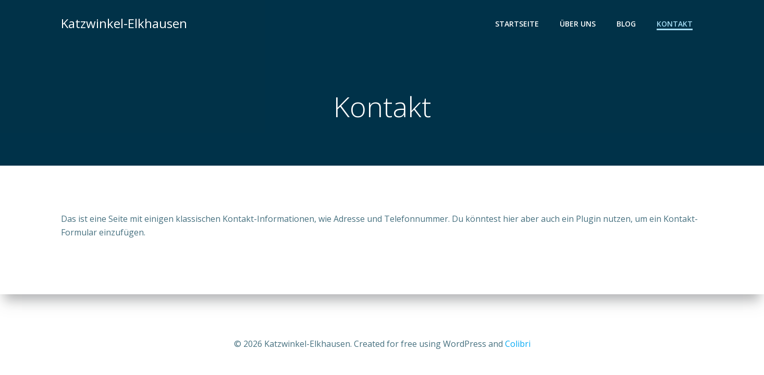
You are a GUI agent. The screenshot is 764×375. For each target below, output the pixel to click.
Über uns (578, 24)
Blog (626, 24)
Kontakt (675, 24)
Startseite (517, 24)
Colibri (518, 343)
